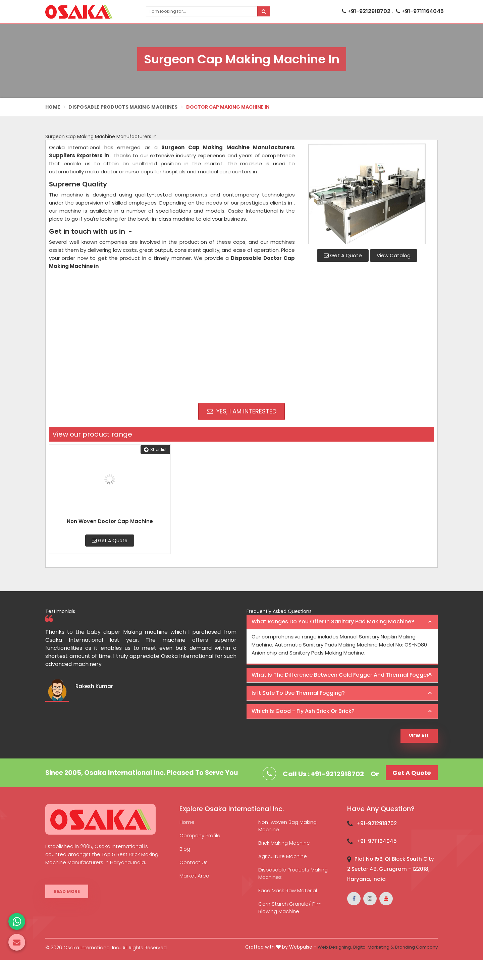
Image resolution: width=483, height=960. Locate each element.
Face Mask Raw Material (287, 890)
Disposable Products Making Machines (123, 107)
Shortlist (155, 449)
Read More (67, 891)
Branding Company (416, 947)
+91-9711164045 (420, 11)
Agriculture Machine (282, 856)
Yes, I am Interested (241, 411)
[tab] (342, 622)
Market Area (194, 875)
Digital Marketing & (373, 947)
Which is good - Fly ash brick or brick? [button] (303, 711)
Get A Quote (343, 255)
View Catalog (394, 255)
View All (419, 736)
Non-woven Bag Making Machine (287, 825)
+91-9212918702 (367, 11)
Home (52, 107)
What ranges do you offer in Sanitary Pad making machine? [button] (333, 621)
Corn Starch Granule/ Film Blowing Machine (290, 907)
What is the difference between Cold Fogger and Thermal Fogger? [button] (342, 675)
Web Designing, (335, 947)
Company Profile (199, 835)
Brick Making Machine (284, 842)
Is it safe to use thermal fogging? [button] (298, 693)
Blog (184, 848)
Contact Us (193, 862)
